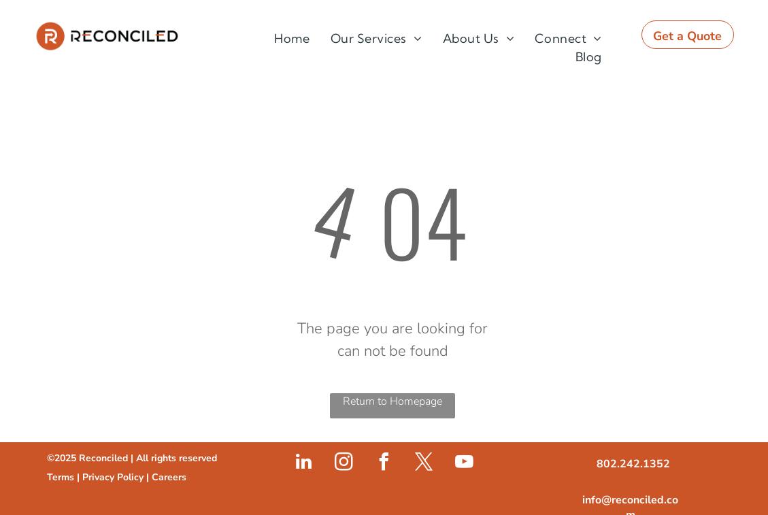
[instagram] (343, 463)
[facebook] (383, 463)
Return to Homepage (392, 401)
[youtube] (464, 463)
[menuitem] (292, 38)
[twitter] (423, 463)
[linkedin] (303, 463)
